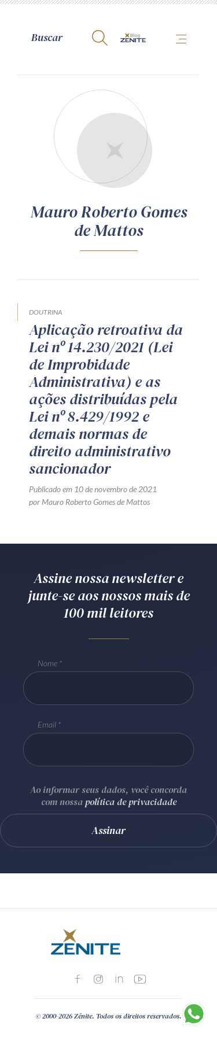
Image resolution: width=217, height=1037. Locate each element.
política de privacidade (130, 801)
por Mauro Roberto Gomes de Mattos (89, 502)
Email (47, 724)
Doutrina (45, 312)
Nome (47, 663)
